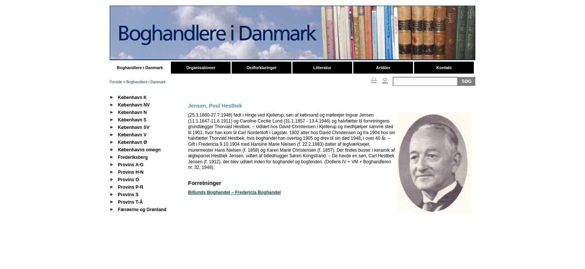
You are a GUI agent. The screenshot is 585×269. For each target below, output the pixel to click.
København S (132, 120)
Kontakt (444, 67)
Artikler (383, 67)
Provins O (128, 179)
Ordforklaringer (262, 67)
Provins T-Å (130, 202)
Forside (116, 82)
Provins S (128, 194)
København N (132, 112)
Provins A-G (131, 164)
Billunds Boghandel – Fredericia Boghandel (234, 192)
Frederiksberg (133, 157)
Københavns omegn (139, 149)
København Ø (132, 142)
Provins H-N (131, 172)
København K (132, 97)
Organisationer (200, 67)
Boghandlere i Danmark (140, 67)
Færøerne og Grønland (142, 209)
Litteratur (322, 67)
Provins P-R (130, 187)
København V (132, 134)
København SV (134, 127)
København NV (134, 105)
